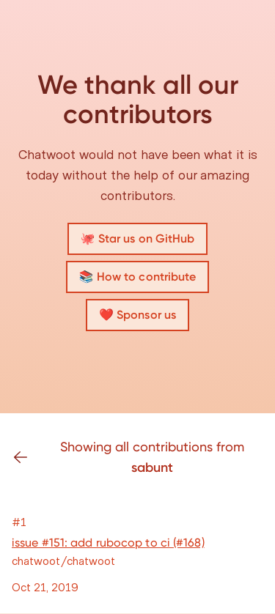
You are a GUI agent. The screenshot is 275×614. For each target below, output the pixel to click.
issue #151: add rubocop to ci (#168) (108, 543)
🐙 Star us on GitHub (138, 238)
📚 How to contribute (138, 277)
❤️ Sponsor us (137, 315)
